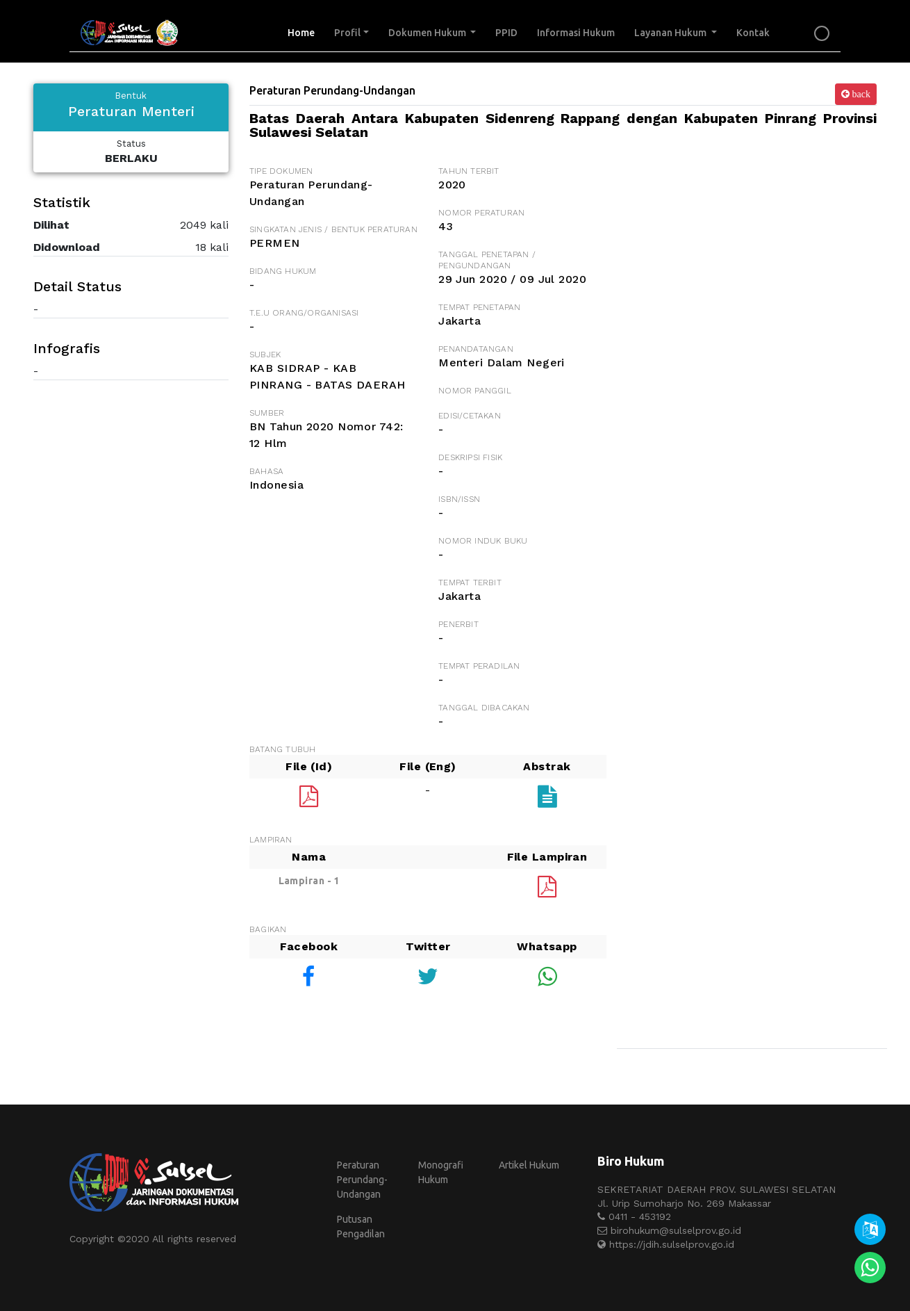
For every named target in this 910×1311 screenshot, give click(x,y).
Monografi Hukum (440, 1172)
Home (306, 31)
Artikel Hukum (529, 1165)
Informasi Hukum (576, 32)
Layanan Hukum (671, 32)
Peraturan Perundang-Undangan (362, 1179)
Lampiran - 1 (309, 880)
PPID (506, 32)
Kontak (753, 32)
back (860, 94)
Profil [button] (347, 32)
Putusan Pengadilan (361, 1226)
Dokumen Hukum (428, 32)
